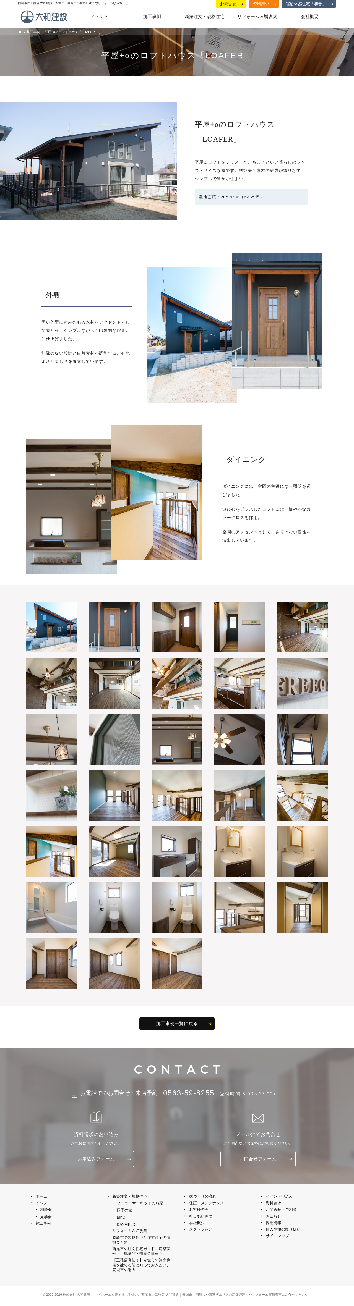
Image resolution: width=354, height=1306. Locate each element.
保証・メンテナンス (206, 1204)
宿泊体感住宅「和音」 (306, 3)
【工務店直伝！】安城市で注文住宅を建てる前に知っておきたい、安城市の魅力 (140, 1267)
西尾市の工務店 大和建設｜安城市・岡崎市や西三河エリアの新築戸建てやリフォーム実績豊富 (211, 1297)
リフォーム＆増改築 (130, 1232)
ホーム (41, 1197)
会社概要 (197, 1224)
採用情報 (274, 1224)
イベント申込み (279, 1197)
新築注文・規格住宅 (130, 1197)
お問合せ (229, 3)
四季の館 (124, 1211)
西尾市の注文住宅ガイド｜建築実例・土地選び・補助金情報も (140, 1253)
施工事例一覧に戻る (177, 1023)
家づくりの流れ (202, 1197)
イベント (43, 1204)
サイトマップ (277, 1238)
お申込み (96, 1159)
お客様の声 (199, 1210)
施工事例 (43, 1225)
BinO (121, 1218)
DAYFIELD (126, 1226)
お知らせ (274, 1217)
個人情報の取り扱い (283, 1231)
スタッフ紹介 (200, 1231)
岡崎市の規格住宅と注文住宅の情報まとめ (140, 1242)
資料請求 (261, 3)
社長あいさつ (200, 1217)
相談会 (46, 1210)
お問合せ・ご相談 (281, 1210)
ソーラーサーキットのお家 (140, 1204)
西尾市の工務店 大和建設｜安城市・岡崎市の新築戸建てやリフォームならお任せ (73, 3)
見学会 (46, 1218)
